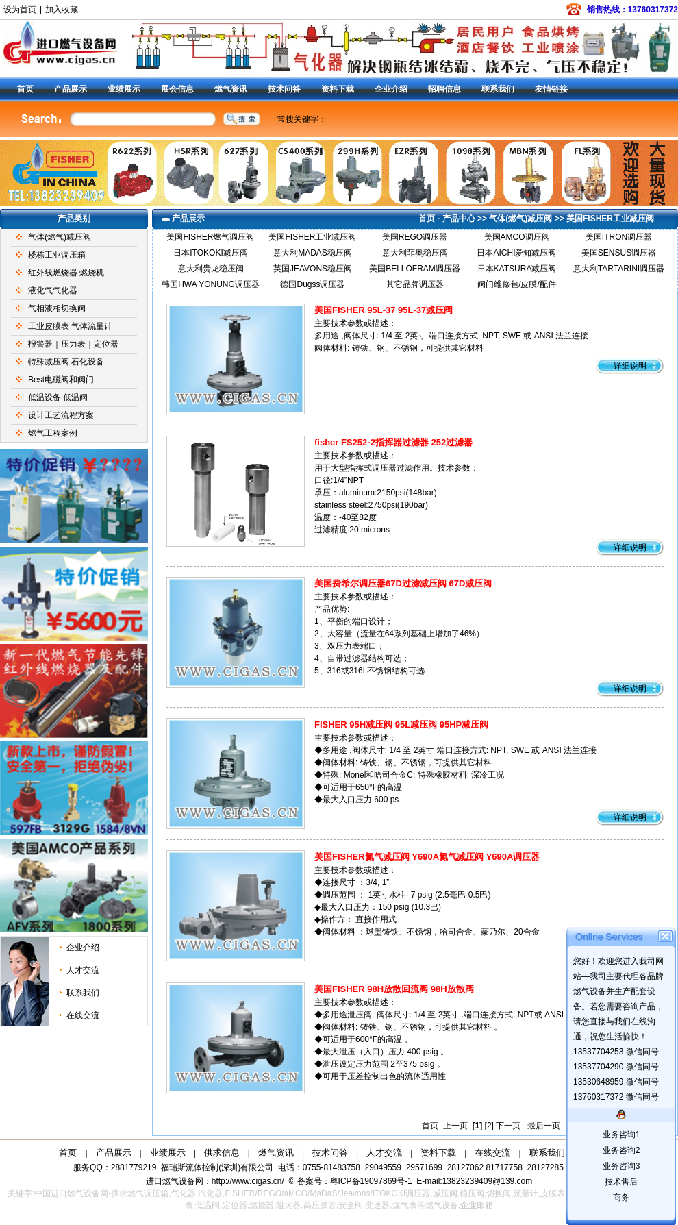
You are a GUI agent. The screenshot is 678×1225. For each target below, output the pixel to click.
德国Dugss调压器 (312, 284)
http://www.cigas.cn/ (248, 1181)
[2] (489, 1125)
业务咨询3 (621, 1166)
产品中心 (458, 218)
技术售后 (621, 1182)
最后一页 (543, 1125)
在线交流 (82, 1015)
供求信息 (222, 1153)
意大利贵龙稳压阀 (211, 268)
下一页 (508, 1125)
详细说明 (630, 366)
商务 (621, 1197)
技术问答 (284, 89)
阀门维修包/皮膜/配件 (516, 284)
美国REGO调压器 (414, 237)
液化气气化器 (52, 290)
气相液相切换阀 (57, 308)
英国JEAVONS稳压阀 (312, 268)
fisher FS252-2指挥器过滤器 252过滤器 (393, 442)
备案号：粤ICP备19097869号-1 (355, 1181)
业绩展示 (124, 89)
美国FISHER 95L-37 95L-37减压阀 (383, 310)
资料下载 (337, 89)
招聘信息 (444, 89)
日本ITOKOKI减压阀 (210, 253)
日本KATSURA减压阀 (517, 268)
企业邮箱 (476, 1205)
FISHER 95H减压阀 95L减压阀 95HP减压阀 (401, 724)
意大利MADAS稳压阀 (312, 253)
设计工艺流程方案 (61, 415)
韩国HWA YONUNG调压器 (211, 284)
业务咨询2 (621, 1150)
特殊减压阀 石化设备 (66, 362)
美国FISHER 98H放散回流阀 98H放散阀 (394, 989)
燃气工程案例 (52, 433)
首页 (25, 89)
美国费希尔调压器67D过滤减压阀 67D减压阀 (403, 583)
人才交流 (82, 970)
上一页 (455, 1125)
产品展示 (70, 89)
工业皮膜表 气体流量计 (70, 326)
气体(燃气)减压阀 (59, 237)
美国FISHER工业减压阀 (610, 218)
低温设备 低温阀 (58, 397)
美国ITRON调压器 (619, 237)
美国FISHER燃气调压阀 (210, 237)
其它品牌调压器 (415, 284)
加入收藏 (61, 9)
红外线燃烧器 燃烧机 (66, 272)
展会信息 (177, 89)
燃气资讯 (230, 89)
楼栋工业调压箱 (57, 255)
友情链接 (551, 89)
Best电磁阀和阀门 (61, 379)
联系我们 (497, 89)
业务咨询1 (621, 1134)
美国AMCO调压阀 (517, 237)
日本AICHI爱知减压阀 (516, 253)
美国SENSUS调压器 (618, 253)
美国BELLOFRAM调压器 (414, 268)
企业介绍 (391, 89)
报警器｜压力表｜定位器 (73, 344)
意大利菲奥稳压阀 (415, 253)
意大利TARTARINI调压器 (618, 268)
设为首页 (19, 9)
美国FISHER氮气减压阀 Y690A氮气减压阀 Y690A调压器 (427, 857)
